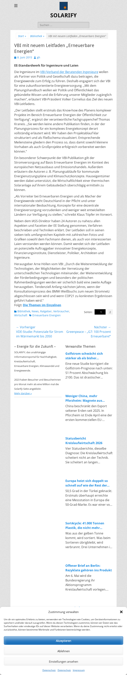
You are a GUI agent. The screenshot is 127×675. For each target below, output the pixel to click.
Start (22, 36)
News (35, 311)
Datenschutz (49, 670)
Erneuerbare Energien (46, 315)
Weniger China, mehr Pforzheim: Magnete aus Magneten (83, 398)
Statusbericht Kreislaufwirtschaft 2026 (83, 440)
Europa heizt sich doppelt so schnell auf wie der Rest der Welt (86, 483)
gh (38, 57)
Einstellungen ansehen (63, 661)
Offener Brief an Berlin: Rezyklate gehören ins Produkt (88, 568)
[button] (121, 612)
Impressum (79, 670)
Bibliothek (37, 36)
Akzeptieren (63, 640)
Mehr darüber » (23, 393)
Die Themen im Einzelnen (42, 305)
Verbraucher (61, 311)
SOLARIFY (63, 15)
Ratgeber (46, 311)
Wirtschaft (20, 315)
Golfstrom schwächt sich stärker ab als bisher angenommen (84, 355)
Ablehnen (63, 651)
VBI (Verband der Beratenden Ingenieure (69, 72)
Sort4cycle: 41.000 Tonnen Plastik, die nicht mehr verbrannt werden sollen (84, 525)
